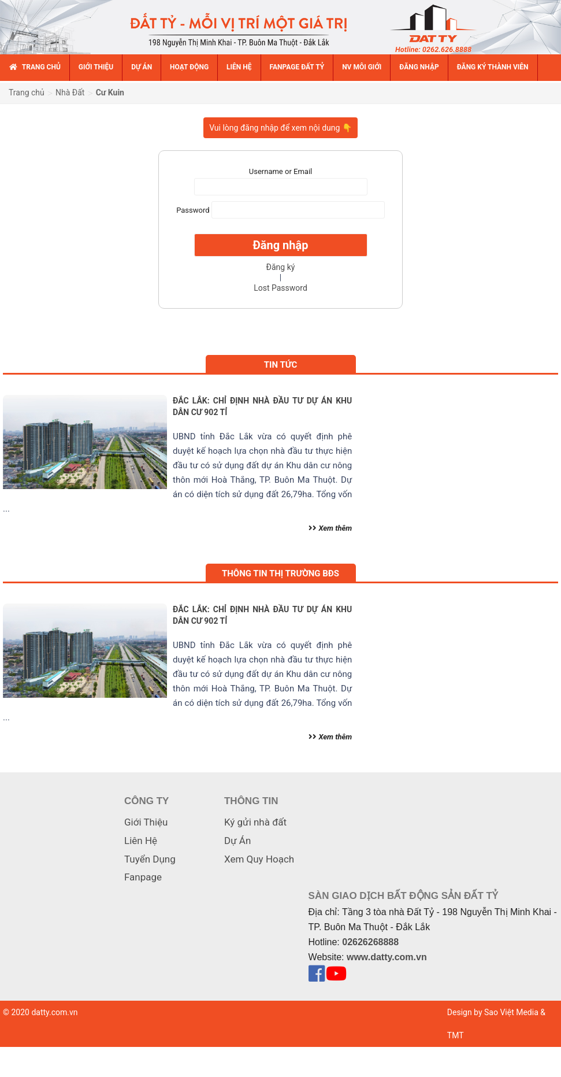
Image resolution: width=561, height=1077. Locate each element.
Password (192, 210)
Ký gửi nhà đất (255, 822)
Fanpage (143, 877)
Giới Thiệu (146, 822)
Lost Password (280, 288)
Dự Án (237, 840)
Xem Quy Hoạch (259, 859)
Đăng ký (280, 267)
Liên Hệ (140, 840)
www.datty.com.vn (387, 957)
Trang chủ (26, 92)
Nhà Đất (69, 92)
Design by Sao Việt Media (492, 1012)
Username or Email (280, 171)
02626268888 (370, 942)
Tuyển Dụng (150, 859)
